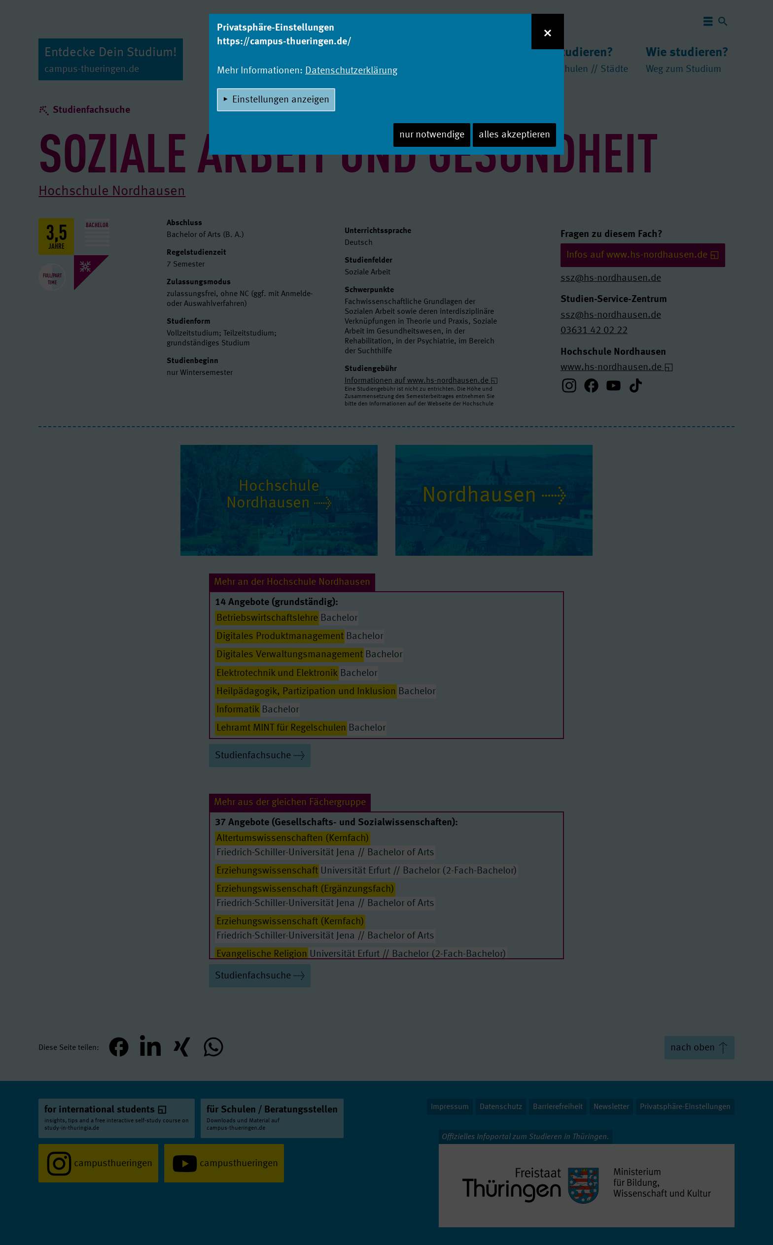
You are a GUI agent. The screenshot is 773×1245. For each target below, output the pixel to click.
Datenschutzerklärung (351, 71)
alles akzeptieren (514, 135)
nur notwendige (431, 135)
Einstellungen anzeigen (280, 100)
